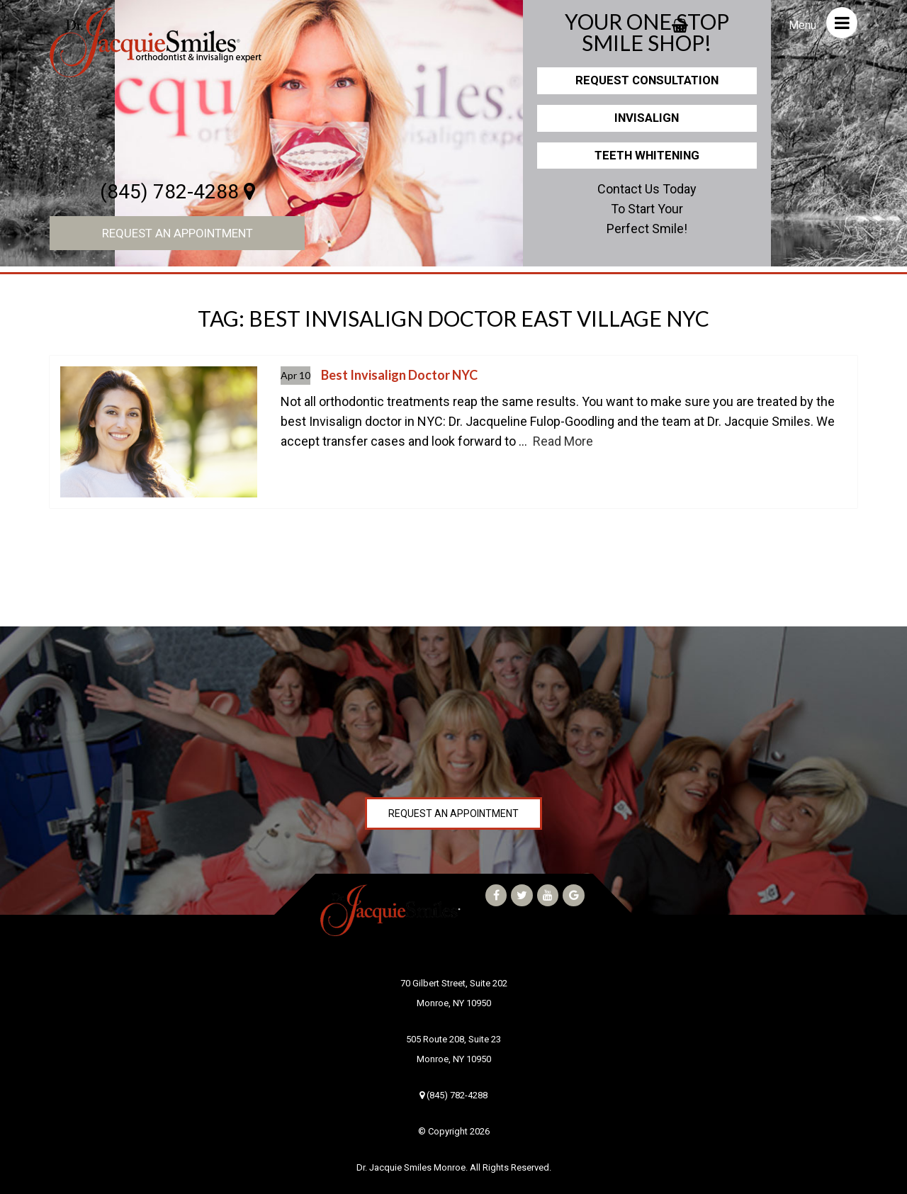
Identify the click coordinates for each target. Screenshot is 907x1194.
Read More (563, 441)
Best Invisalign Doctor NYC (399, 375)
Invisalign (646, 118)
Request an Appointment (177, 233)
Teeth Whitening (647, 155)
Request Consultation (647, 80)
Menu (823, 22)
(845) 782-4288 (177, 191)
